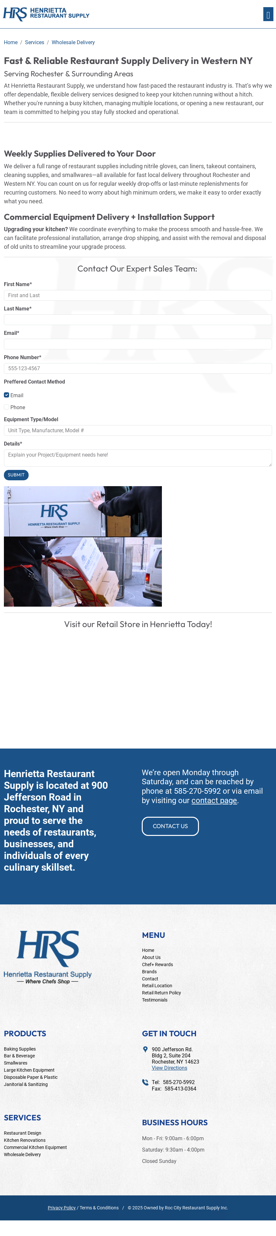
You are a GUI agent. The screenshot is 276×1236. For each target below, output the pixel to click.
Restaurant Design (22, 1133)
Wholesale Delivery (22, 1154)
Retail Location (157, 985)
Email (13, 395)
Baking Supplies (20, 1049)
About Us (151, 957)
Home (148, 950)
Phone (14, 407)
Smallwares (15, 1063)
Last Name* (18, 309)
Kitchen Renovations (25, 1140)
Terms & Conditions (99, 1207)
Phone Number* (22, 357)
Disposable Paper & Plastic (31, 1077)
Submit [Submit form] (16, 475)
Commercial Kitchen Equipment (35, 1147)
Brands (149, 971)
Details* (13, 444)
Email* (11, 333)
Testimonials (154, 1000)
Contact (150, 978)
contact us (170, 826)
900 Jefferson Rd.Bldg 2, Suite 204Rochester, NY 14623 (175, 1058)
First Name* (18, 284)
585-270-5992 (197, 791)
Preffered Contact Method (34, 382)
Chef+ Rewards (157, 964)
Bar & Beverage (19, 1055)
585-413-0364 (180, 1089)
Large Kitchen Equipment (29, 1070)
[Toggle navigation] (268, 14)
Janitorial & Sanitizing (26, 1084)
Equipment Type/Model (31, 419)
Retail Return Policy (161, 992)
